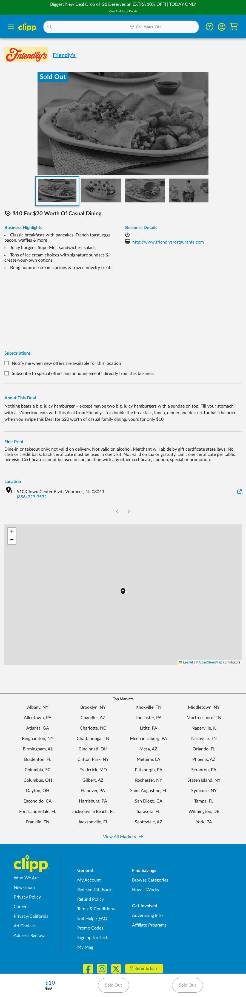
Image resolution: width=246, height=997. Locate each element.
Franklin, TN (37, 822)
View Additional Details (123, 11)
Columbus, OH (38, 780)
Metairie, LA (148, 759)
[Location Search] (162, 27)
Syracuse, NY (204, 791)
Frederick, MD (93, 770)
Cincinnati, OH (93, 749)
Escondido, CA (38, 801)
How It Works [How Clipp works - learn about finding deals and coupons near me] (145, 890)
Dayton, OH (37, 791)
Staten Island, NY (204, 780)
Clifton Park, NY (93, 759)
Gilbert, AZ (93, 780)
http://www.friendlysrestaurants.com (168, 242)
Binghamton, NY (37, 738)
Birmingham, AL (38, 749)
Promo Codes (90, 928)
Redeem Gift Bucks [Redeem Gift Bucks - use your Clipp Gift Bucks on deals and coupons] (95, 890)
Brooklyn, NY (93, 707)
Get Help (86, 918)
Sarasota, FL (148, 811)
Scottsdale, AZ (148, 822)
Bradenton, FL (37, 759)
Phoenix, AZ (204, 759)
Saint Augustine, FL (148, 791)
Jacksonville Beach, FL (93, 811)
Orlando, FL (204, 749)
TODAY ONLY (182, 4)
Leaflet (186, 662)
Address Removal (30, 935)
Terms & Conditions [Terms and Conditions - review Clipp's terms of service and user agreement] (96, 909)
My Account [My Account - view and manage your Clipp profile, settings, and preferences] (89, 880)
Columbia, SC (38, 770)
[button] (84, 27)
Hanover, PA (93, 791)
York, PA (204, 822)
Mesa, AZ (148, 749)
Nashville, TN (204, 738)
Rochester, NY (148, 780)
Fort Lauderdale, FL (37, 811)
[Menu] (11, 27)
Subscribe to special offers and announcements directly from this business (83, 374)
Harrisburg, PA (93, 801)
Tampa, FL (203, 801)
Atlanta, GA (37, 728)
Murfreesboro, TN (204, 718)
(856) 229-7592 (32, 497)
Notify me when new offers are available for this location (66, 363)
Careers (21, 907)
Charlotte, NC (93, 728)
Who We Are (26, 878)
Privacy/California (31, 916)
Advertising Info (147, 915)
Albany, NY (37, 707)
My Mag (85, 947)
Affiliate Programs (149, 925)
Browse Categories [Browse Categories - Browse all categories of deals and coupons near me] (150, 880)
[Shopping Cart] (234, 26)
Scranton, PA (203, 770)
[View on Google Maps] (239, 492)
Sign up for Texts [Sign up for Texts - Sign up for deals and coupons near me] (93, 938)
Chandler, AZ (93, 718)
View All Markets (123, 837)
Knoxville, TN (148, 707)
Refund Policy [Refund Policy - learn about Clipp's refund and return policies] (90, 899)
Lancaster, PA (149, 718)
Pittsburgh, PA (148, 770)
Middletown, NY (204, 707)
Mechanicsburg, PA (148, 738)
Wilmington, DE (203, 811)
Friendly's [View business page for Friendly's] (64, 55)
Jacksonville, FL (93, 822)
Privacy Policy (27, 897)
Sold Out (113, 985)
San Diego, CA (148, 801)
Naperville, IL (203, 728)
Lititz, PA (148, 728)
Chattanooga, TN (93, 738)
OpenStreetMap (210, 662)
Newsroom (24, 887)
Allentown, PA (38, 718)
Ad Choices (25, 926)
